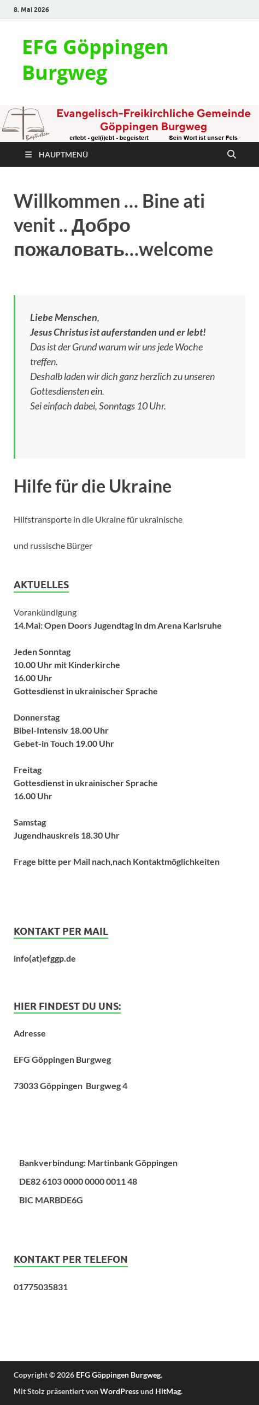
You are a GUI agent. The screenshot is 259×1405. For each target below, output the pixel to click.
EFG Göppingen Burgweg (95, 59)
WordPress (119, 1391)
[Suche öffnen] (231, 154)
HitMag (168, 1391)
